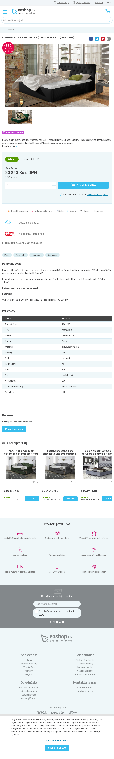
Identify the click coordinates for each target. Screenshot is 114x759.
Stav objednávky (29, 691)
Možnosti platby (84, 667)
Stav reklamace (29, 695)
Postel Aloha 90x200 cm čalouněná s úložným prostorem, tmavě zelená (21, 454)
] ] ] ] (108, 2)
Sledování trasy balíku (29, 687)
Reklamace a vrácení (85, 674)
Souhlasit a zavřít (57, 748)
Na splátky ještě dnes (31, 233)
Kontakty (29, 671)
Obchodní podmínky (85, 660)
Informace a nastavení (57, 740)
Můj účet (99, 2)
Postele (10, 30)
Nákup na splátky (85, 671)
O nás (29, 660)
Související (52, 255)
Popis (7, 255)
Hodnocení (37, 255)
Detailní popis (9, 146)
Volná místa (29, 667)
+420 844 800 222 (85, 687)
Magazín (29, 674)
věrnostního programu (97, 194)
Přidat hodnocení (14, 429)
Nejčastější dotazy (29, 698)
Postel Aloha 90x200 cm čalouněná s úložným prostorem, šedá (60, 454)
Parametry (21, 255)
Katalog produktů (29, 664)
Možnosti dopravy (85, 664)
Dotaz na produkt (29, 222)
